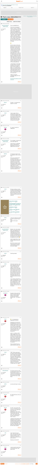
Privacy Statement (29, 16)
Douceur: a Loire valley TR (14, 209)
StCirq (5, 447)
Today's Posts (21, 7)
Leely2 (5, 253)
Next (25, 463)
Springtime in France (13, 207)
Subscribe (10, 19)
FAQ (11, 7)
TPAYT (5, 319)
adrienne (5, 153)
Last (28, 463)
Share (6, 463)
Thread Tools (9, 21)
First (17, 463)
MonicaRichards (5, 370)
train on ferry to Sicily (13, 201)
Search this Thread (16, 21)
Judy (5, 432)
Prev (20, 463)
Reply (4, 19)
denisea (5, 394)
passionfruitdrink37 (5, 25)
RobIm (5, 217)
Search (32, 7)
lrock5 (5, 189)
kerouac (5, 127)
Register (5, 7)
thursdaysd (5, 293)
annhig (5, 383)
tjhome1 (5, 102)
